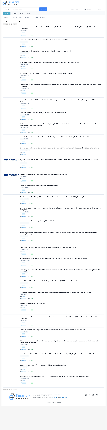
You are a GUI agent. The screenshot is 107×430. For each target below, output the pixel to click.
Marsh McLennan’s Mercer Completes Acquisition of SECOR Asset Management (43, 184)
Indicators (99, 9)
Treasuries (42, 17)
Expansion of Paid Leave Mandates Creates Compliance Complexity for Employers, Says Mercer (48, 262)
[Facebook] (89, 420)
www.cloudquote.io (58, 418)
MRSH (33, 35)
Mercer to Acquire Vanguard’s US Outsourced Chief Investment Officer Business (43, 387)
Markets (6, 13)
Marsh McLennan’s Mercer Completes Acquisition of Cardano (38, 233)
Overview (14, 17)
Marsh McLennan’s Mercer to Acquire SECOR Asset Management (39, 196)
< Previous (5, 24)
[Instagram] (96, 420)
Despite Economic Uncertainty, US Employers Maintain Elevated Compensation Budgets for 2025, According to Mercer (54, 208)
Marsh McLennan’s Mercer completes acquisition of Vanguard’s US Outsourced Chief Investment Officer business (53, 350)
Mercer (24, 33)
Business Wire (24, 35)
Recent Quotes (74, 9)
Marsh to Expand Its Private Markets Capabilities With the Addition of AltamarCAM (44, 40)
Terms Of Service (64, 421)
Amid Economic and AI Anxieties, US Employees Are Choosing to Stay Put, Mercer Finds (45, 52)
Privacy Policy (54, 421)
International (35, 17)
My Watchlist (87, 9)
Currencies (26, 17)
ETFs (21, 13)
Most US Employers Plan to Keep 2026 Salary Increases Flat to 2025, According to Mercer (46, 76)
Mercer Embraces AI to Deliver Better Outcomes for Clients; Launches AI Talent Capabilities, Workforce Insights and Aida (55, 144)
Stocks (14, 13)
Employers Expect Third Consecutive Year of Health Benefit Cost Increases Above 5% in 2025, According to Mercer (53, 274)
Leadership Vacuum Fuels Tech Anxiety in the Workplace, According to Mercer (43, 118)
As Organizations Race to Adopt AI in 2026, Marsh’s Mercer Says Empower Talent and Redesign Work (49, 64)
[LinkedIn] (93, 420)
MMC (32, 83)
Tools (28, 13)
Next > (14, 24)
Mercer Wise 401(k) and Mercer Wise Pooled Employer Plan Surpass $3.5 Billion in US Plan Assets (49, 297)
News (20, 17)
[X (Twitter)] (86, 420)
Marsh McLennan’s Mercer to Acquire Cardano (33, 321)
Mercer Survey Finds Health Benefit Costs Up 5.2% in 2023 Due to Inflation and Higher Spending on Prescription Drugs (54, 399)
